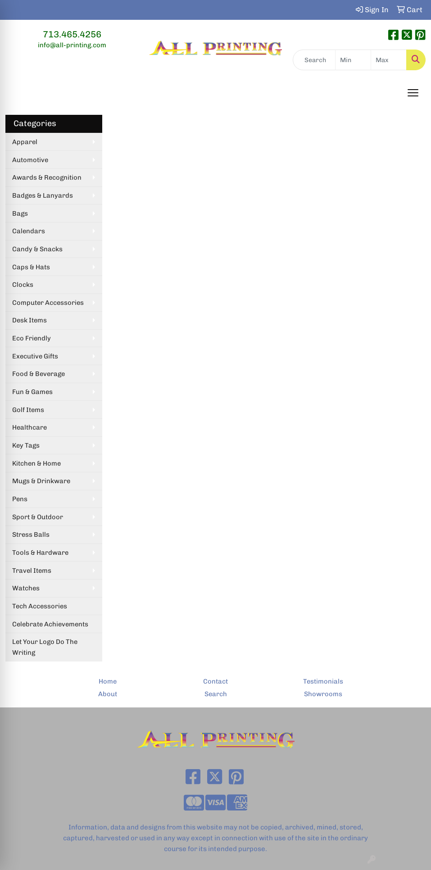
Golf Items (28, 410)
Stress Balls (31, 534)
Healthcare (29, 427)
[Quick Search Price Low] (353, 60)
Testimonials (323, 681)
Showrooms (323, 694)
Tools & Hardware (40, 552)
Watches (26, 588)
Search (215, 694)
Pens (19, 499)
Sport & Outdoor (37, 517)
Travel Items (31, 570)
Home (108, 681)
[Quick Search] (314, 60)
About (107, 694)
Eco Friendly (31, 338)
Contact (215, 681)
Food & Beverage (38, 374)
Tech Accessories (39, 606)
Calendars (28, 231)
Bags (20, 213)
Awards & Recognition (47, 177)
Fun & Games (32, 392)
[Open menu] (413, 93)
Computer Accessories (48, 303)
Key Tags (26, 445)
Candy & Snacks (37, 249)
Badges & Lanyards (42, 195)
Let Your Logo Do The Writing (44, 647)
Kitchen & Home (36, 463)
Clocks (22, 285)
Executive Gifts (35, 356)
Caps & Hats (31, 267)
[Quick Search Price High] (389, 60)
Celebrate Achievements (50, 624)
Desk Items (29, 320)
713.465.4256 (72, 34)
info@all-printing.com (72, 45)
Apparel (24, 142)
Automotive (30, 160)
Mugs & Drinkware (41, 481)
